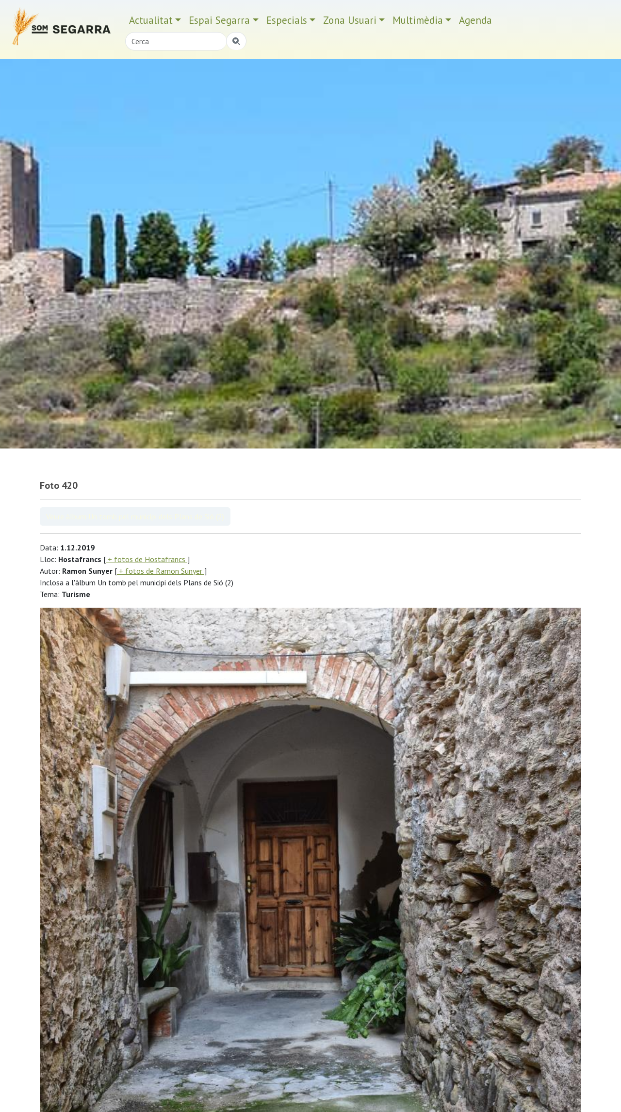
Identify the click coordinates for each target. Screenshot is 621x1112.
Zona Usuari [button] (349, 20)
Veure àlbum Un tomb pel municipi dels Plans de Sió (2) (135, 516)
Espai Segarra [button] (219, 20)
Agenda (475, 20)
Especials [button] (286, 20)
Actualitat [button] (151, 20)
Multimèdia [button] (417, 20)
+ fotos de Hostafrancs (146, 559)
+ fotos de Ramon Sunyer (160, 571)
